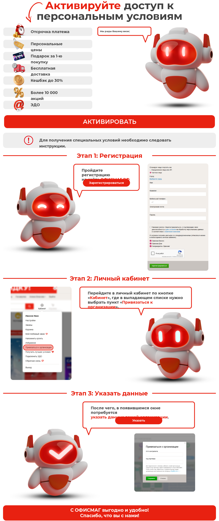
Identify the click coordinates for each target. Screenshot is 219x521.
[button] (47, 44)
